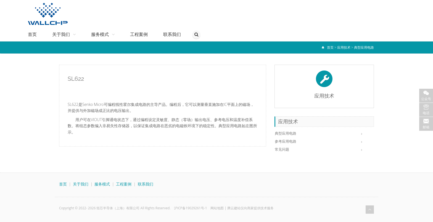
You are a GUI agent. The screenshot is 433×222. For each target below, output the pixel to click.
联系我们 (172, 34)
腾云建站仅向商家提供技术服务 (250, 208)
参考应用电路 (285, 141)
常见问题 (282, 149)
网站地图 (217, 208)
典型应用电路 (364, 47)
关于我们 (64, 34)
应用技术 (343, 47)
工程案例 (139, 34)
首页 (32, 34)
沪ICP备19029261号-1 (190, 208)
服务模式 (103, 34)
